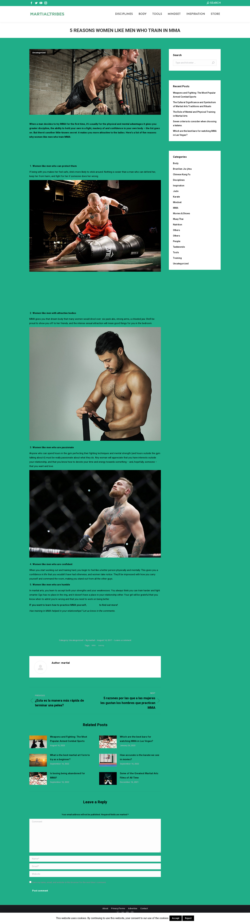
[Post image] (38, 742)
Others (176, 230)
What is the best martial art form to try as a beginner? (70, 757)
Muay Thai (178, 219)
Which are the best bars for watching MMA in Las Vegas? (136, 739)
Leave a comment (122, 640)
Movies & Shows (181, 213)
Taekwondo (179, 247)
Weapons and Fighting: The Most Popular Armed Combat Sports (68, 739)
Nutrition (177, 224)
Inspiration (178, 185)
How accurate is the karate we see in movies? (139, 757)
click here (93, 605)
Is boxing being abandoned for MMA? (67, 775)
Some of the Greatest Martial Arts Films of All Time (139, 775)
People (176, 241)
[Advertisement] (95, 148)
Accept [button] (175, 918)
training (101, 645)
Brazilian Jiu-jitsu (182, 169)
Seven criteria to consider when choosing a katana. (195, 123)
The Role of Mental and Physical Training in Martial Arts (194, 114)
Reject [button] (188, 918)
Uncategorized (39, 53)
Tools (176, 252)
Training (177, 258)
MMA (94, 645)
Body (175, 163)
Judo (176, 191)
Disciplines (179, 180)
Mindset (177, 202)
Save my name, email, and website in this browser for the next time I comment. (69, 882)
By (90, 640)
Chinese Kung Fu (181, 174)
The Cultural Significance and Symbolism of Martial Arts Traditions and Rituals (194, 104)
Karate (176, 196)
